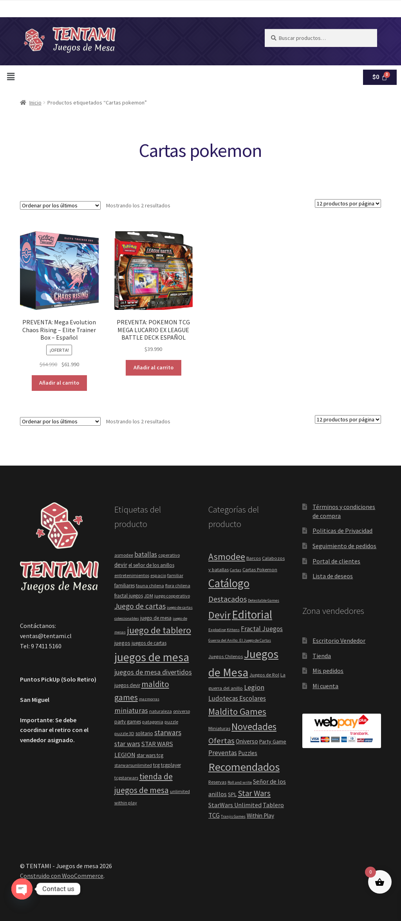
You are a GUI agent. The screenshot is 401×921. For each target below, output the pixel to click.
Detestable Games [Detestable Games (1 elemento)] (263, 600)
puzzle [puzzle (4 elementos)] (171, 722)
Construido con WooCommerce (61, 876)
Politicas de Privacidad (342, 530)
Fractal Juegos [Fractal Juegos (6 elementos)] (262, 628)
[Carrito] (380, 75)
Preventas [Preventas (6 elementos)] (222, 752)
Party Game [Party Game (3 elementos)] (272, 741)
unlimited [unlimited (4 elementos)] (180, 791)
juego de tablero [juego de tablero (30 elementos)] (159, 630)
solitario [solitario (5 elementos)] (144, 733)
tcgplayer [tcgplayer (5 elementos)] (171, 765)
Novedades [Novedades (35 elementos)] (253, 726)
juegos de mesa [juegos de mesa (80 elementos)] (151, 657)
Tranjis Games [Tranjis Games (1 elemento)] (233, 816)
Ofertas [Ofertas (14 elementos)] (221, 741)
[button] (43, 74)
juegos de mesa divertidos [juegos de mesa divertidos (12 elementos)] (153, 671)
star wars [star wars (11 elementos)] (127, 743)
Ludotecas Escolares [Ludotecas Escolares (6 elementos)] (237, 698)
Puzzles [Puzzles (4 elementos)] (247, 753)
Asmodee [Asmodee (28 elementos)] (226, 556)
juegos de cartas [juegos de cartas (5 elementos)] (149, 643)
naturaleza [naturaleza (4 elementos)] (160, 711)
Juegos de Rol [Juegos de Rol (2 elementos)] (264, 675)
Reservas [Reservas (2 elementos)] (217, 782)
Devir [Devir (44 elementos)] (219, 614)
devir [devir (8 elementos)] (120, 564)
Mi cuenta (325, 686)
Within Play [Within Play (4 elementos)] (260, 815)
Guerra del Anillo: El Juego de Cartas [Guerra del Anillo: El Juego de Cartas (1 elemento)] (239, 640)
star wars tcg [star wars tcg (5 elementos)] (150, 755)
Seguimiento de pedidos (344, 546)
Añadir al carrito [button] (59, 382)
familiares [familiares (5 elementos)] (124, 585)
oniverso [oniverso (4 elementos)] (181, 711)
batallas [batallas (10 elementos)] (145, 554)
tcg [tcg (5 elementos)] (156, 765)
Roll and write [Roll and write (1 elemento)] (240, 782)
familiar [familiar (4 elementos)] (175, 575)
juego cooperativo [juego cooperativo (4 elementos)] (172, 596)
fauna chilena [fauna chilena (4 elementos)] (150, 585)
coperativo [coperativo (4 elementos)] (169, 555)
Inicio (35, 102)
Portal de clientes (336, 561)
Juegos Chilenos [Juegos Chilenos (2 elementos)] (225, 656)
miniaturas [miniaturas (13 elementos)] (131, 710)
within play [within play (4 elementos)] (125, 803)
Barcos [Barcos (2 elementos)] (253, 558)
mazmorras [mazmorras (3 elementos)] (149, 699)
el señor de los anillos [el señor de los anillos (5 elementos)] (151, 565)
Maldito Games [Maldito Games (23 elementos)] (237, 711)
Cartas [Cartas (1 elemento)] (235, 569)
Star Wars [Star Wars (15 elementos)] (254, 793)
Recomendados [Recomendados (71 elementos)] (244, 767)
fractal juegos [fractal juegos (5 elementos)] (128, 595)
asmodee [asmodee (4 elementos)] (123, 555)
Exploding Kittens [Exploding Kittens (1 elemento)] (224, 629)
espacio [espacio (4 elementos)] (158, 575)
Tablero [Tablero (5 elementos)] (273, 805)
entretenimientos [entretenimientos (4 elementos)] (131, 575)
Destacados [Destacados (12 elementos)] (227, 599)
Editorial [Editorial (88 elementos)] (252, 614)
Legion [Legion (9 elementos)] (254, 687)
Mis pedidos (327, 671)
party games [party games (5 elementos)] (127, 721)
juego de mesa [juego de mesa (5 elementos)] (156, 618)
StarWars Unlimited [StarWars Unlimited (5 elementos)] (235, 805)
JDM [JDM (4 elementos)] (148, 596)
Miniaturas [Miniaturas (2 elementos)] (219, 728)
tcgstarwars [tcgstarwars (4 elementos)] (126, 778)
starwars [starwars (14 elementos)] (167, 732)
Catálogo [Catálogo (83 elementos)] (228, 583)
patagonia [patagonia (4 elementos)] (152, 722)
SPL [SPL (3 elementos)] (232, 794)
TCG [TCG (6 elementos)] (214, 815)
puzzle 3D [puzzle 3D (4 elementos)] (124, 733)
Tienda (321, 656)
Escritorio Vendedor (338, 640)
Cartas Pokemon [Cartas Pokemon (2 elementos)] (259, 569)
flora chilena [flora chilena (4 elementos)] (177, 585)
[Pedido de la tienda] (60, 205)
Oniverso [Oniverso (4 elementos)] (247, 741)
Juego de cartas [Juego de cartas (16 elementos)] (140, 606)
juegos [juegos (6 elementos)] (122, 642)
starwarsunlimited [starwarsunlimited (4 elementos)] (133, 765)
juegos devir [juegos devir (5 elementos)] (127, 685)
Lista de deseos (332, 576)
